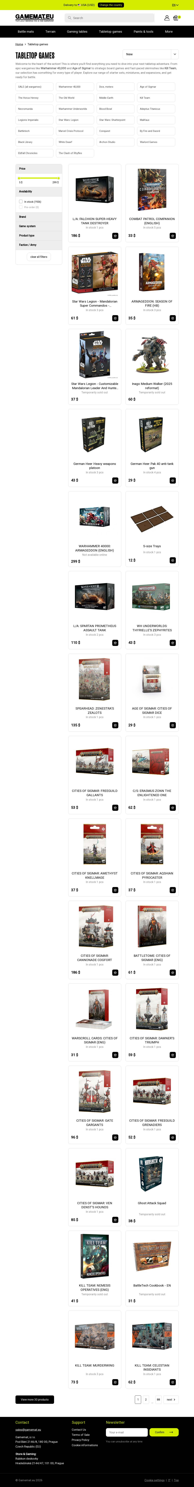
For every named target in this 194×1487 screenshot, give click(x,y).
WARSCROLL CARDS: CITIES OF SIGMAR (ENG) (95, 1040)
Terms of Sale (81, 1434)
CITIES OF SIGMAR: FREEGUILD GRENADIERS (152, 1123)
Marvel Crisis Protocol (71, 131)
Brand (22, 216)
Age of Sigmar (148, 86)
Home (19, 44)
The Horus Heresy (28, 97)
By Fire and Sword (150, 131)
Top (176, 1480)
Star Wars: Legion (68, 119)
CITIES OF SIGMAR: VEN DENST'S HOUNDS (94, 1205)
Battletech (24, 131)
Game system (27, 226)
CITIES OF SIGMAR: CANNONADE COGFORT (94, 958)
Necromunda (25, 108)
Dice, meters (106, 86)
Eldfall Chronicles (27, 153)
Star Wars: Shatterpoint (111, 119)
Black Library (25, 142)
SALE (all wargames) (29, 86)
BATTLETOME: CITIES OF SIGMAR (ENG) (152, 958)
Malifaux (144, 119)
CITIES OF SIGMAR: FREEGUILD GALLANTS (94, 793)
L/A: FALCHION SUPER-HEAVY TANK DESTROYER (95, 221)
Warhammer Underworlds (71, 108)
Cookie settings (155, 1480)
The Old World (66, 97)
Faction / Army (27, 245)
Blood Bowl (105, 108)
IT (169, 1480)
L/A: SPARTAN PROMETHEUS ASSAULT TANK (94, 628)
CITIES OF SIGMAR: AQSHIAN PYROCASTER (152, 875)
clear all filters (38, 256)
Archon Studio (107, 142)
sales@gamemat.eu (28, 1429)
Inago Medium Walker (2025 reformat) (152, 386)
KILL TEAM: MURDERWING (94, 1365)
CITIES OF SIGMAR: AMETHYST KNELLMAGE (95, 875)
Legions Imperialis (28, 119)
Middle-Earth (106, 97)
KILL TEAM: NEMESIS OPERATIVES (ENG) (94, 1287)
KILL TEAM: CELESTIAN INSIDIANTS (152, 1367)
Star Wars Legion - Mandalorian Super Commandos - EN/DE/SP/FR (94, 303)
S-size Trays (152, 546)
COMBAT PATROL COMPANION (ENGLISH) (152, 221)
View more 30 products (35, 1399)
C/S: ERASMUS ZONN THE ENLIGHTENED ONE (152, 793)
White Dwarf (65, 142)
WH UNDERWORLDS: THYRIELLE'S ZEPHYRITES (152, 628)
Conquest (104, 131)
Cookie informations (85, 1445)
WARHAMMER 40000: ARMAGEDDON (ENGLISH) (94, 548)
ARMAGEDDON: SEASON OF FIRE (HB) (152, 303)
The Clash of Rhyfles (70, 153)
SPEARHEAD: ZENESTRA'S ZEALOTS (94, 710)
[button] (175, 5)
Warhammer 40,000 (69, 86)
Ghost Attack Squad (152, 1203)
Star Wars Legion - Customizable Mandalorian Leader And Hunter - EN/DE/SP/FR (94, 386)
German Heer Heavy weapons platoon (94, 466)
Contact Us (79, 1429)
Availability (25, 191)
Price (22, 168)
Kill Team (145, 97)
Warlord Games (148, 142)
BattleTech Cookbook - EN (152, 1285)
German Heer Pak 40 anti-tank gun (152, 466)
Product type (26, 235)
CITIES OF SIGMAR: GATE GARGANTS (94, 1123)
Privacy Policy (80, 1440)
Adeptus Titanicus (150, 108)
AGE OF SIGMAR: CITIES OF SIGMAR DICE (152, 710)
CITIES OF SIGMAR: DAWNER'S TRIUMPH (152, 1040)
